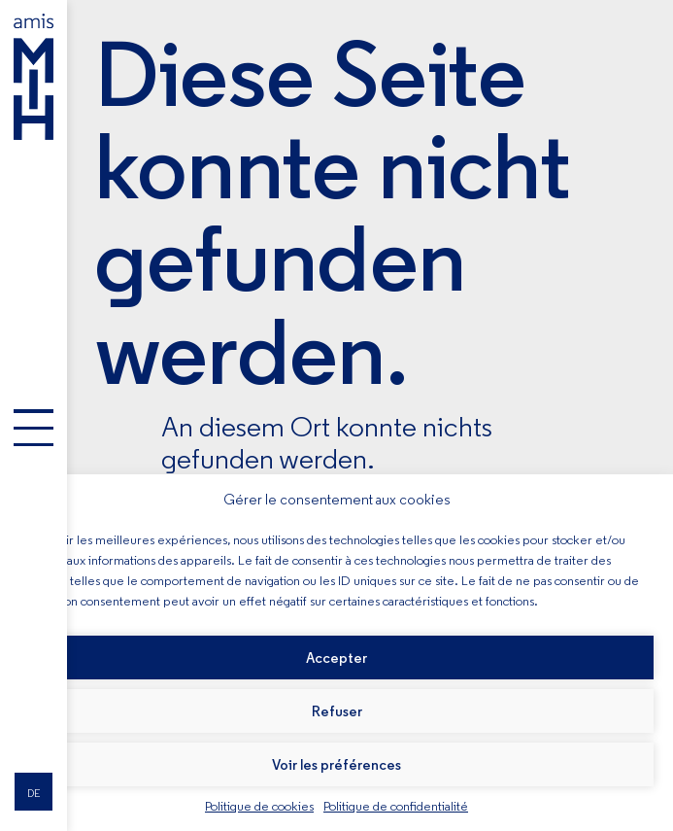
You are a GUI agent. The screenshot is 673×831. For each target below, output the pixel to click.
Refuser (337, 711)
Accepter (336, 658)
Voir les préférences (336, 765)
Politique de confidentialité (395, 805)
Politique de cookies (259, 805)
